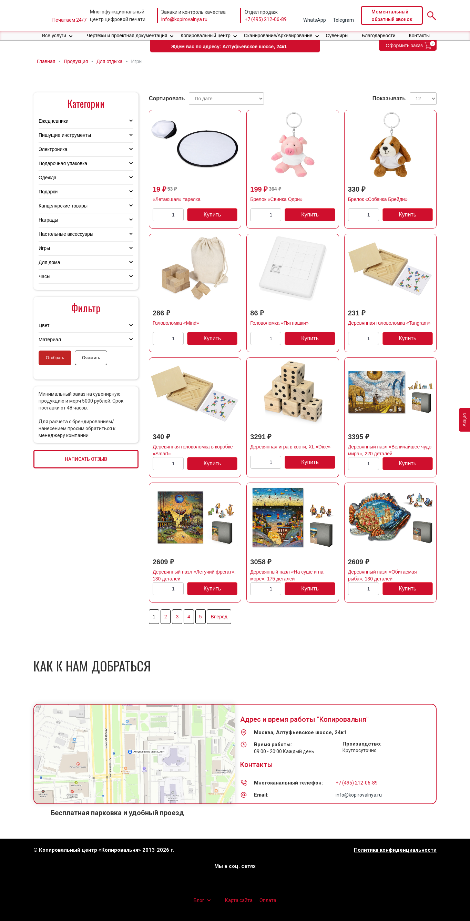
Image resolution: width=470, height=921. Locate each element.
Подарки (48, 191)
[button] (57, 35)
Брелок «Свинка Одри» (276, 199)
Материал (50, 339)
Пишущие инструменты (65, 135)
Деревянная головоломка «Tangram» (389, 323)
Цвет (44, 325)
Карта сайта (239, 900)
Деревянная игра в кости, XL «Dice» (290, 446)
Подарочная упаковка (63, 163)
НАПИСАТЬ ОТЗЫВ (86, 459)
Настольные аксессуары (66, 234)
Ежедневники (54, 121)
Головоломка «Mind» (176, 323)
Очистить (91, 357)
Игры (44, 248)
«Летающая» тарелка (177, 199)
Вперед (219, 616)
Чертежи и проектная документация (127, 35)
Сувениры (337, 35)
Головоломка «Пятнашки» (279, 323)
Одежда (48, 177)
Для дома (49, 262)
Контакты (419, 35)
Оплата (267, 900)
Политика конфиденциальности (395, 850)
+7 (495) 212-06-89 (266, 19)
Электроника (53, 149)
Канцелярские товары (63, 206)
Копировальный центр (206, 35)
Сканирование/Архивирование (278, 35)
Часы (44, 276)
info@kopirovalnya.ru (184, 19)
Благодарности (379, 35)
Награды (48, 220)
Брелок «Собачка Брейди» (378, 199)
